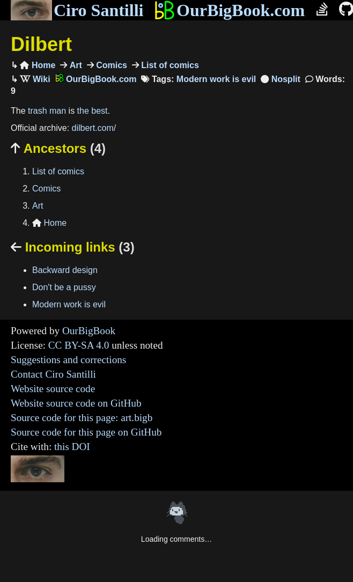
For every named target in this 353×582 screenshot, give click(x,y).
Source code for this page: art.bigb (81, 417)
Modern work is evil (216, 79)
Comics (110, 65)
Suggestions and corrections (68, 359)
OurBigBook (88, 330)
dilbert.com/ (94, 127)
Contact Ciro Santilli (53, 374)
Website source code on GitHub (76, 403)
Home (37, 65)
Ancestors (58, 148)
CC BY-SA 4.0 (78, 345)
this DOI (72, 446)
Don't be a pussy (64, 287)
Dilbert (41, 44)
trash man (47, 110)
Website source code (53, 388)
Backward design (65, 270)
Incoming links (73, 247)
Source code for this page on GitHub (86, 432)
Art (74, 65)
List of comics (169, 65)
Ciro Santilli (77, 10)
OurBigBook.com (229, 10)
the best (92, 110)
